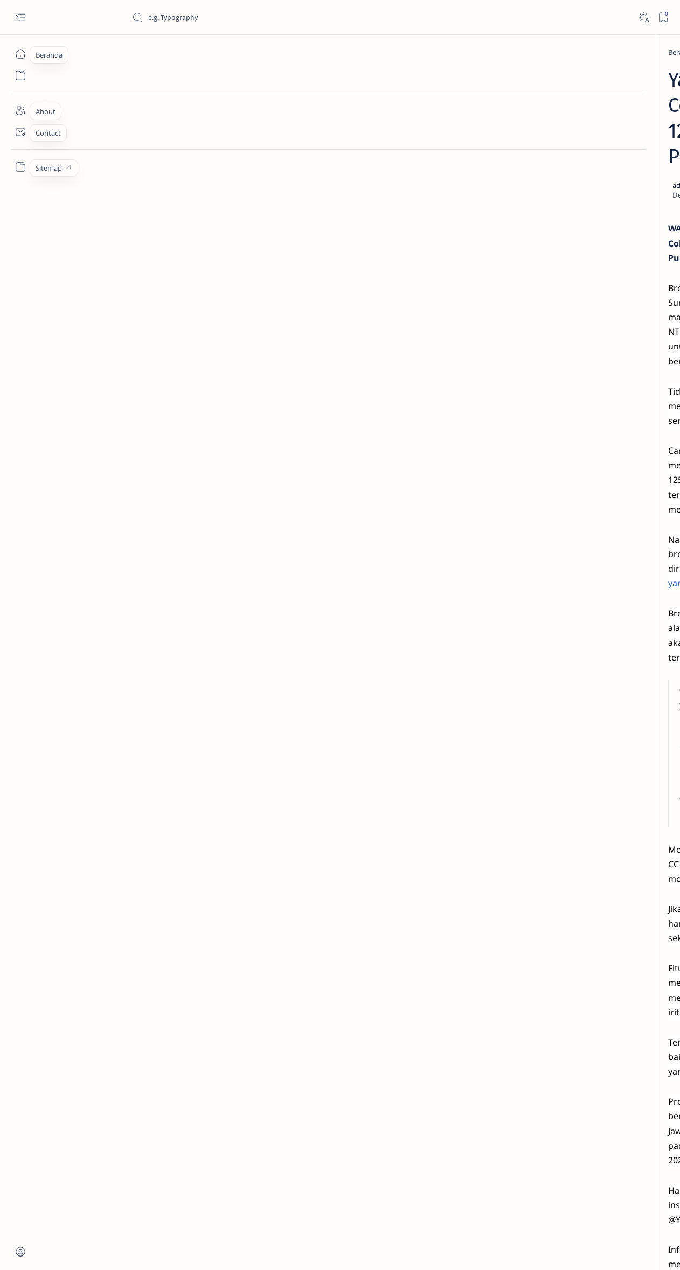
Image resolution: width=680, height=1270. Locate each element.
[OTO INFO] (542, 704)
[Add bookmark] (436, 135)
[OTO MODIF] (620, 704)
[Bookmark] (663, 17)
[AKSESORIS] (542, 677)
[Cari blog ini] (213, 17)
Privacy (587, 768)
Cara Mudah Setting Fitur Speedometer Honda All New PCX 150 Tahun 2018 (588, 578)
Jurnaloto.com (101, 1249)
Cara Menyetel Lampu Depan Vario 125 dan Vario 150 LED (579, 241)
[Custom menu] (20, 167)
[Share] (466, 135)
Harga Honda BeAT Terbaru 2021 (586, 483)
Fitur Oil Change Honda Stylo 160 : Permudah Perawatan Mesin (588, 395)
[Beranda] (20, 54)
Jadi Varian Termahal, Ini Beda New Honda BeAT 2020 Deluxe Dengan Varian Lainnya (582, 189)
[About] (20, 110)
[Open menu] (20, 17)
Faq (615, 768)
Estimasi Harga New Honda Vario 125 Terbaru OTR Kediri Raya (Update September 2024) (588, 100)
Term (514, 768)
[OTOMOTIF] (542, 650)
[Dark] (643, 17)
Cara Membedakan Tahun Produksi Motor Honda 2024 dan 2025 (587, 295)
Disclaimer (548, 768)
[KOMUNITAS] (620, 677)
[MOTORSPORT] (542, 731)
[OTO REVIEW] (620, 731)
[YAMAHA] (116, 52)
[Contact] (20, 132)
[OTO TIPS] (620, 650)
